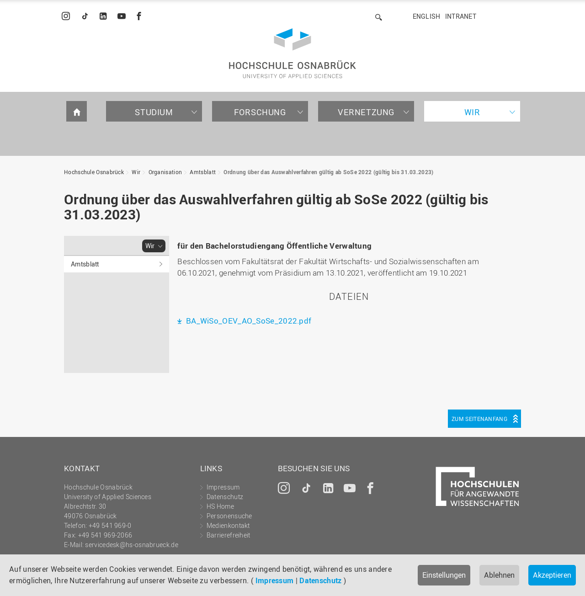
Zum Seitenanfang (479, 418)
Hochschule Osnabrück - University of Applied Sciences (292, 53)
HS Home (220, 506)
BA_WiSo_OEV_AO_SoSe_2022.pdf (248, 320)
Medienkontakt (228, 525)
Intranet (460, 16)
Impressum (274, 580)
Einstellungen (444, 575)
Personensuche (229, 515)
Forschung (260, 111)
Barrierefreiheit (228, 535)
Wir (472, 111)
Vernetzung (366, 111)
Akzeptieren (552, 575)
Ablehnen (499, 575)
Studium (154, 111)
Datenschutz (320, 580)
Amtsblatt (203, 172)
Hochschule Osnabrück (94, 172)
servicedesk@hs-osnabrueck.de (131, 544)
